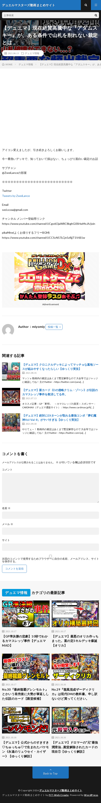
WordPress (91, 795)
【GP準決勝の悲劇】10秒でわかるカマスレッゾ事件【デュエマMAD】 (25, 640)
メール (7, 524)
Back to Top (50, 773)
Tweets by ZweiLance (16, 195)
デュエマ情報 (32, 53)
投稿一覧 (53, 326)
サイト (6, 540)
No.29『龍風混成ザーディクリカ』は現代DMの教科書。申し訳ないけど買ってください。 (75, 694)
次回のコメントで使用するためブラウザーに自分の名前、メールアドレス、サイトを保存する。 (50, 560)
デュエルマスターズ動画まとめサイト (60, 790)
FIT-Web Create (59, 795)
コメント (7, 469)
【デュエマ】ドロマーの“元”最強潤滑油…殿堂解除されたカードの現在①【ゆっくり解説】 (75, 747)
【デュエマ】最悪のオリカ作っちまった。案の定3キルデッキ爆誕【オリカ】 (75, 640)
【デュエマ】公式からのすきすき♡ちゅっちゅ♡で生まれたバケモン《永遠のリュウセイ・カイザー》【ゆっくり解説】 (25, 749)
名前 (6, 508)
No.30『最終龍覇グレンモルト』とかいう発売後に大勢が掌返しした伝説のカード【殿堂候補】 (25, 694)
